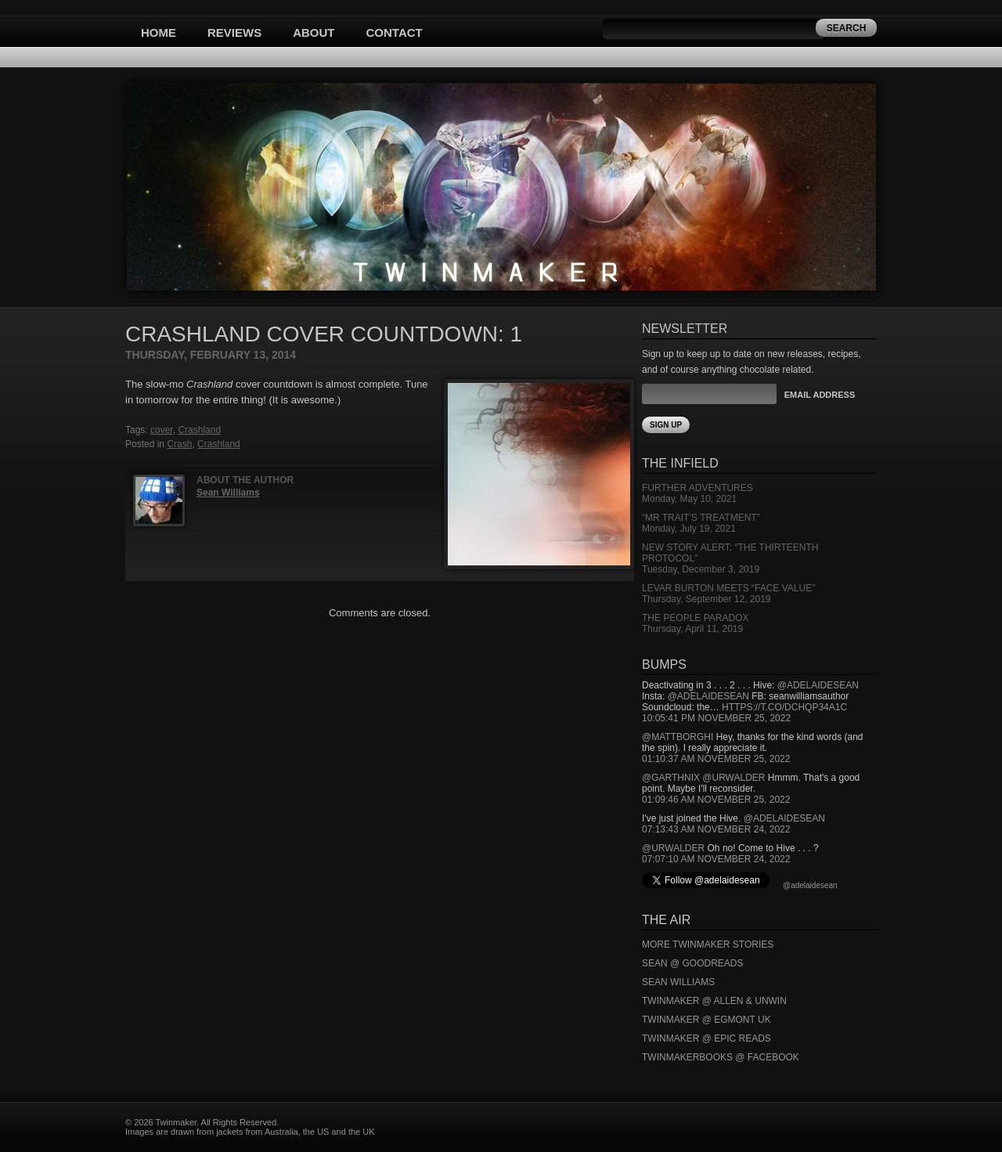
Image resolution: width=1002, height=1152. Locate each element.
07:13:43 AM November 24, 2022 (716, 829)
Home (158, 32)
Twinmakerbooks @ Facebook (720, 1057)
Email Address (819, 394)
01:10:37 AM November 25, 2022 (716, 758)
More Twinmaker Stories (707, 944)
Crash (179, 444)
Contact (394, 32)
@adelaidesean (818, 685)
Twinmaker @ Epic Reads (706, 1038)
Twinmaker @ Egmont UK (706, 1019)
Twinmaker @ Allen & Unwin (714, 1000)
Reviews (234, 32)
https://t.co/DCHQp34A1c (784, 707)
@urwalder (733, 777)
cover (161, 429)
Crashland (199, 429)
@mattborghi (677, 736)
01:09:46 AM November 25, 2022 (716, 799)
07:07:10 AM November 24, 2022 (716, 859)
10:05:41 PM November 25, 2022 (716, 718)
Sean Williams (228, 492)
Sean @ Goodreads (693, 963)
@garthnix (671, 777)
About (313, 32)
